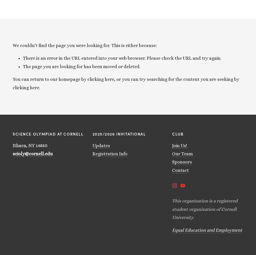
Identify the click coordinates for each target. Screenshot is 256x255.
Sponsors (182, 161)
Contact (180, 170)
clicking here (100, 79)
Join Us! (179, 145)
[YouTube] (182, 185)
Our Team (182, 153)
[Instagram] (174, 185)
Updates (101, 145)
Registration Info (110, 153)
